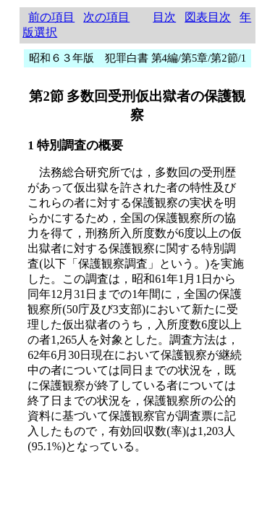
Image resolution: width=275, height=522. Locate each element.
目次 (164, 17)
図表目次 (208, 17)
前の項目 (51, 17)
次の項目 (106, 17)
